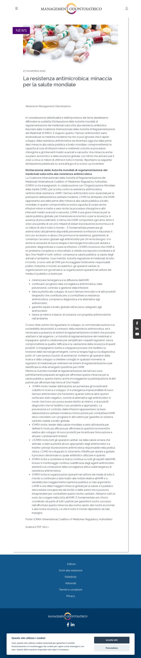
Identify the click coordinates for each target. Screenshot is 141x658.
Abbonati (70, 583)
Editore (71, 564)
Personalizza (112, 648)
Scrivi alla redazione (70, 570)
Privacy (70, 596)
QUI (44, 527)
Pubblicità (70, 576)
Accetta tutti (112, 640)
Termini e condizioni (70, 589)
